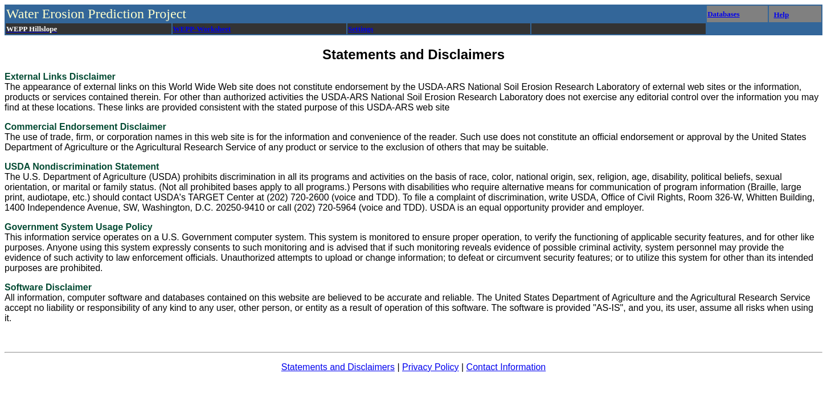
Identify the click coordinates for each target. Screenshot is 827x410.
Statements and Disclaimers (338, 367)
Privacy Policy (430, 367)
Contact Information (506, 367)
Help (781, 14)
